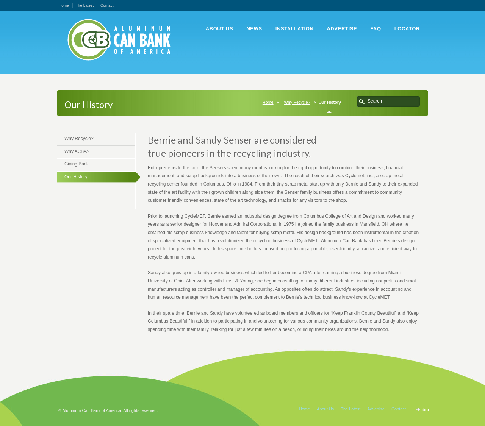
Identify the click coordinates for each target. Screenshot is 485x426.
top (425, 409)
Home (64, 5)
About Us (325, 409)
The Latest (85, 5)
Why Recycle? (297, 102)
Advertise (376, 409)
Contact (106, 5)
